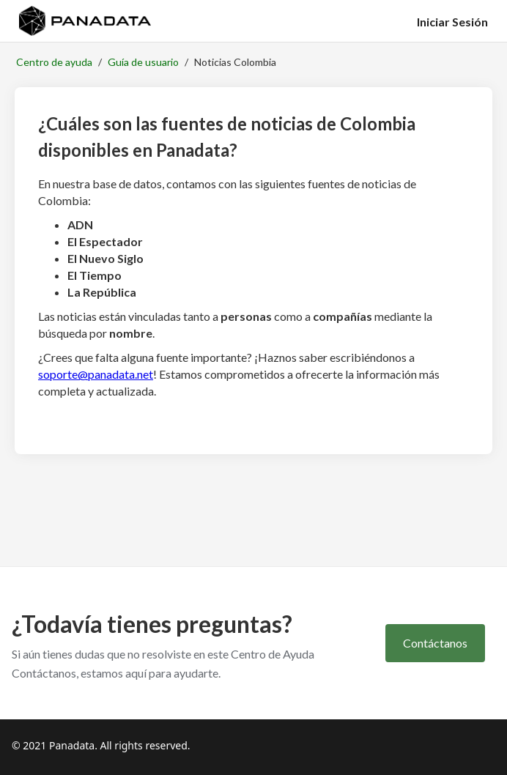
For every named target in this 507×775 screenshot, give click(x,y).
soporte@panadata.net (95, 374)
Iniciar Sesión (452, 22)
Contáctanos (435, 643)
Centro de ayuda (54, 62)
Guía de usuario (143, 62)
